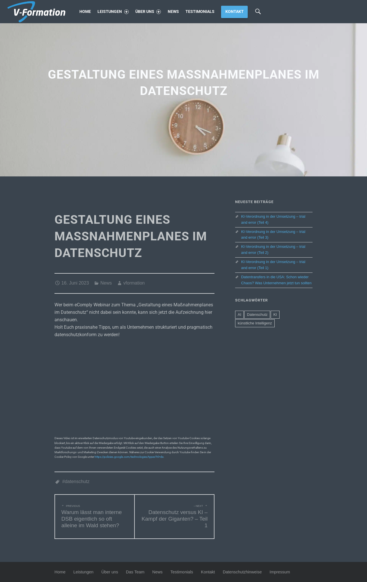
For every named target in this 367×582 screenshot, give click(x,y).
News (173, 11)
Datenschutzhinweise (242, 572)
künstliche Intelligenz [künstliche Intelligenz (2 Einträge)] (255, 323)
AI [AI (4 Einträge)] (239, 314)
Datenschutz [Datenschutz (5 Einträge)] (257, 314)
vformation (134, 283)
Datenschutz (77, 481)
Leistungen (112, 11)
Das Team (135, 572)
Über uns (148, 11)
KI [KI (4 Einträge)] (275, 314)
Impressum (280, 572)
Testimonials (200, 11)
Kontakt (234, 11)
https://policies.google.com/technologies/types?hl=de (129, 456)
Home (85, 11)
